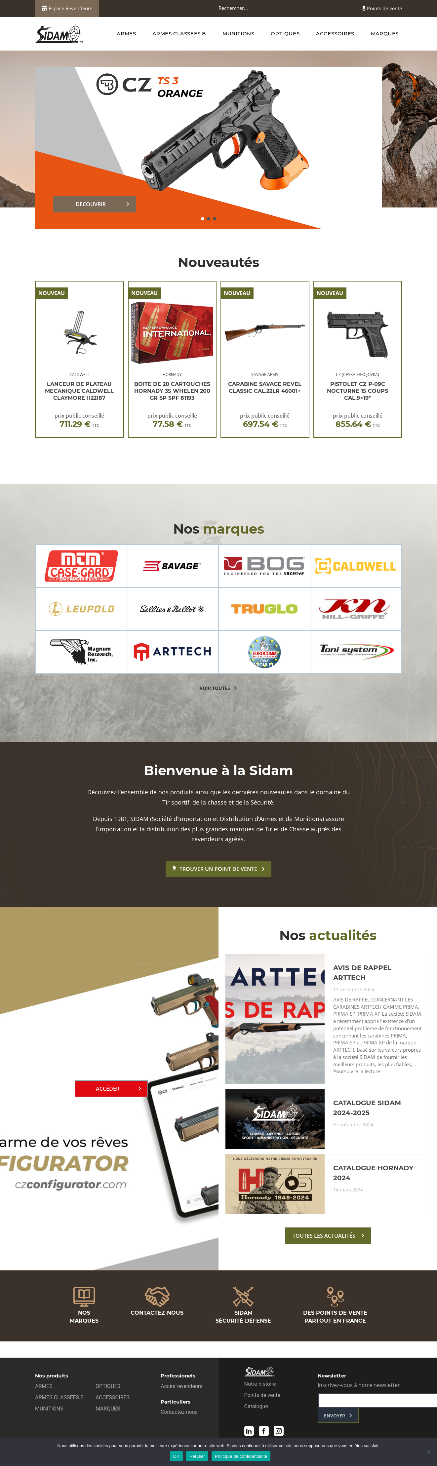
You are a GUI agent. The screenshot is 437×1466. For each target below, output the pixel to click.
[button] (202, 218)
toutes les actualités (324, 1238)
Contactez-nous (179, 1413)
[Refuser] (428, 1451)
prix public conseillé (79, 420)
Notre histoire (260, 1385)
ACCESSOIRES (335, 33)
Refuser (197, 1456)
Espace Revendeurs (67, 8)
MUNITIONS (238, 33)
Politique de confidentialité (241, 1456)
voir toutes (215, 688)
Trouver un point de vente (215, 869)
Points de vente (382, 8)
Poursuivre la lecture (356, 1074)
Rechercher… (233, 8)
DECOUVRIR (91, 204)
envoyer (334, 1417)
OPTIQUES (285, 33)
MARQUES (385, 33)
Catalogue (256, 1408)
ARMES (126, 33)
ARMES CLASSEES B (179, 33)
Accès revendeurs (182, 1387)
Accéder (107, 1090)
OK (176, 1456)
